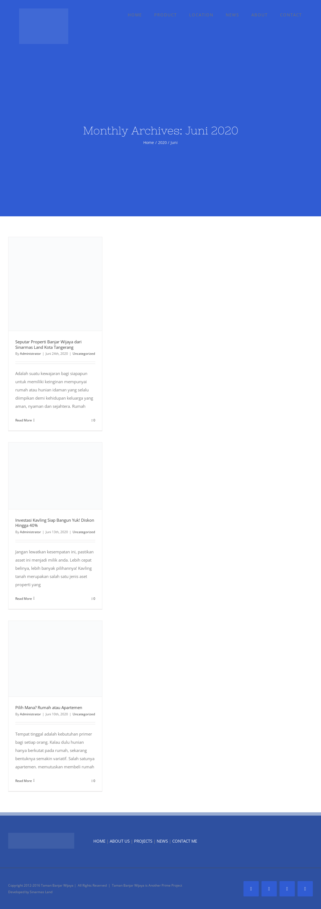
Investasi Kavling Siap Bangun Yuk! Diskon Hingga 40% (54, 522)
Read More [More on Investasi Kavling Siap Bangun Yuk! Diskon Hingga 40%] (23, 598)
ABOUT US (120, 841)
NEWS (162, 841)
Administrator (30, 353)
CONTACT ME (184, 841)
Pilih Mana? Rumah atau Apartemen (48, 707)
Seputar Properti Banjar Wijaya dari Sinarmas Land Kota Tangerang (48, 344)
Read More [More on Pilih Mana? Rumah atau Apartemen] (23, 780)
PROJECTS (143, 841)
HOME (99, 841)
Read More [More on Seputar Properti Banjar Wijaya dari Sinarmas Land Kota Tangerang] (23, 420)
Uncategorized (84, 353)
